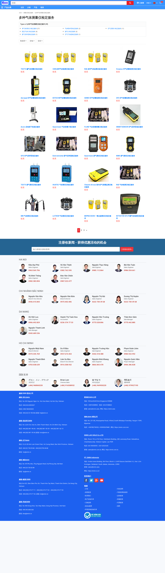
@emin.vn (28, 467)
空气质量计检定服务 (114, 28)
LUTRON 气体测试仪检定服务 (63, 212)
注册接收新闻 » (126, 245)
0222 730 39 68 (98, 298)
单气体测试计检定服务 (29, 28)
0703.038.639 (34, 360)
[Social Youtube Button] (102, 476)
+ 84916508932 (93, 401)
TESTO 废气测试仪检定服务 (31, 180)
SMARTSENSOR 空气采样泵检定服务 (129, 123)
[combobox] (67, 3)
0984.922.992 (129, 350)
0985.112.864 (97, 266)
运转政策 (120, 491)
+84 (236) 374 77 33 (57, 486)
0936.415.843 (34, 298)
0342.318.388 (97, 350)
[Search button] (130, 3)
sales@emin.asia (93, 404)
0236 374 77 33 (66, 318)
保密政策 (88, 488)
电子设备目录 (89, 495)
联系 (42, 7)
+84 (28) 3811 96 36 (29, 424)
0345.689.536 (34, 329)
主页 (22, 7)
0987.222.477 (66, 277)
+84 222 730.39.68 (29, 444)
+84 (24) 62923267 (29, 401)
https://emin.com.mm (121, 423)
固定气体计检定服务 (28, 31)
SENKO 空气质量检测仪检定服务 (96, 94)
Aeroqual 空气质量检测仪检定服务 (33, 94)
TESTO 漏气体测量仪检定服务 (32, 65)
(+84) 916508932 (67, 381)
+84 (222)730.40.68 (42, 444)
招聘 (118, 502)
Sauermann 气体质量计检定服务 (64, 123)
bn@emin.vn (27, 448)
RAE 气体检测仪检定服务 (125, 180)
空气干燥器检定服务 (71, 34)
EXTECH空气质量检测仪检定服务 (65, 94)
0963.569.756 (34, 266)
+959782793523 (93, 423)
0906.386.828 (129, 360)
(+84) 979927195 (131, 381)
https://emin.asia (109, 404)
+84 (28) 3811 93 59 (43, 424)
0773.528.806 (97, 318)
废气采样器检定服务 (28, 34)
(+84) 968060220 (36, 381)
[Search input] (67, 3)
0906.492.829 (34, 318)
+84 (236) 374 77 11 (29, 486)
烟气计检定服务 (70, 31)
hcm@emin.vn (44, 428)
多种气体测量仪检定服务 (42, 13)
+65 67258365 (107, 401)
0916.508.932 (66, 360)
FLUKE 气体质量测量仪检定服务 (95, 123)
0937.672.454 (66, 350)
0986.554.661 (129, 266)
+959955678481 (104, 423)
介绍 (28, 7)
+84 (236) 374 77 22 (43, 486)
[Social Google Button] (97, 476)
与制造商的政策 (122, 488)
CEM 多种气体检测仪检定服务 (63, 65)
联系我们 (88, 491)
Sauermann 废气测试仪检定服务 (96, 151)
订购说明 (88, 498)
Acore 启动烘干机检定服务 (30, 123)
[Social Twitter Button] (91, 476)
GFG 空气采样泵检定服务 (30, 151)
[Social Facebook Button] (86, 476)
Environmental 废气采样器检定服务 (65, 151)
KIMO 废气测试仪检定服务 (125, 151)
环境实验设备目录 (91, 505)
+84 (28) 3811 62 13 (57, 424)
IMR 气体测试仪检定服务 (29, 212)
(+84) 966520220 (28, 405)
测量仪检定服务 (28, 13)
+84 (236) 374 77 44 (29, 490)
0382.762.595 (66, 266)
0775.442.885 (129, 318)
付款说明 (120, 484)
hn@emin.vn (44, 409)
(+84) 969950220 (99, 381)
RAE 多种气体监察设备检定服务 (95, 65)
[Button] (2, 7)
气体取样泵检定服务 (71, 28)
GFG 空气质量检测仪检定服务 (126, 94)
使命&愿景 (88, 502)
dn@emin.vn (44, 490)
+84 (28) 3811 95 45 (29, 428)
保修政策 (120, 495)
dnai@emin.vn (27, 509)
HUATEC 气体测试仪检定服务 (63, 180)
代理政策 (120, 498)
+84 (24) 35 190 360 (29, 409)
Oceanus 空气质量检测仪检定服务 (128, 65)
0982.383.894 (34, 277)
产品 (35, 7)
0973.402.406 (66, 298)
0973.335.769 (34, 350)
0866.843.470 (97, 360)
